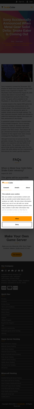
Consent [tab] (6, 187)
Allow (17, 218)
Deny (17, 224)
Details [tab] (17, 187)
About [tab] (28, 187)
